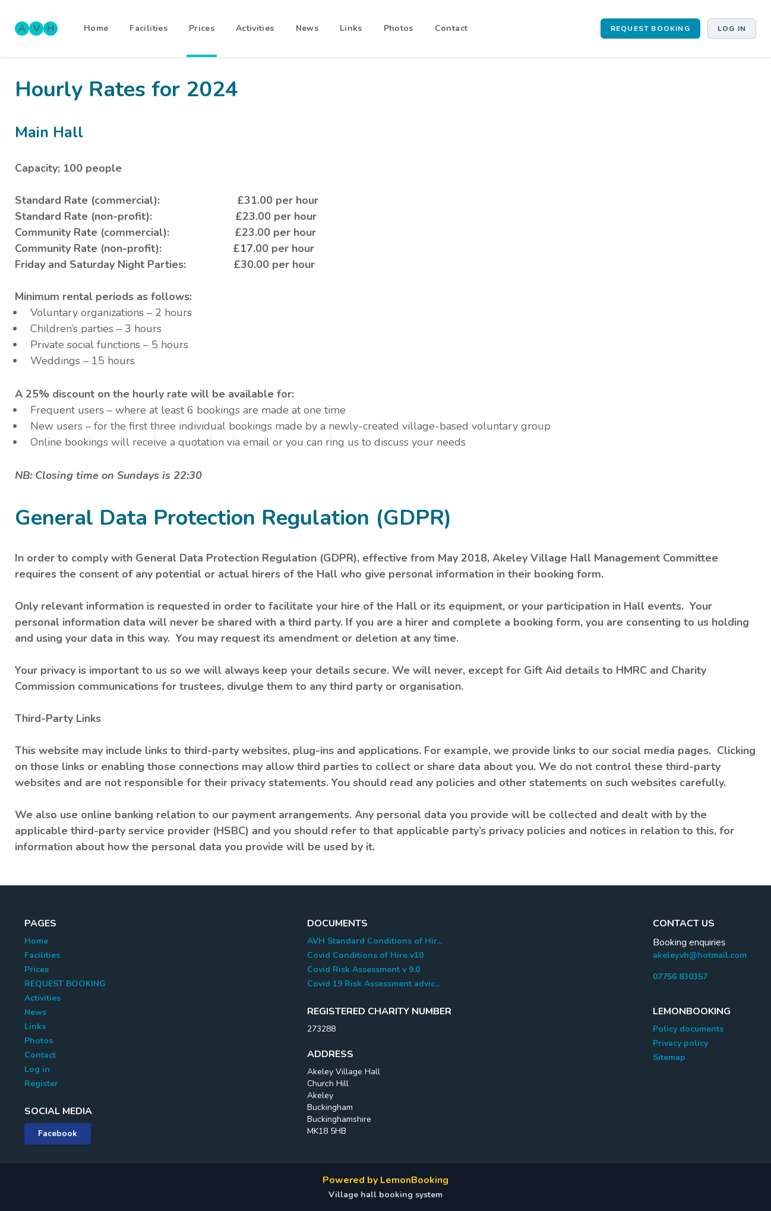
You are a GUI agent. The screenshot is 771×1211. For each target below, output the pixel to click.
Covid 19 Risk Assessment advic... (373, 983)
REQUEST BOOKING (650, 28)
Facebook (57, 1133)
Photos (398, 28)
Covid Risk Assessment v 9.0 (363, 969)
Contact (451, 28)
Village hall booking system (385, 1194)
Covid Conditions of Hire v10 (365, 955)
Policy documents (688, 1029)
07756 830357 (680, 976)
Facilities (148, 28)
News (307, 28)
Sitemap (669, 1057)
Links (351, 28)
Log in (732, 28)
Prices (201, 28)
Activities (255, 28)
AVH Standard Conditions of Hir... (375, 941)
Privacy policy (680, 1043)
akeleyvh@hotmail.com (700, 955)
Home (96, 28)
